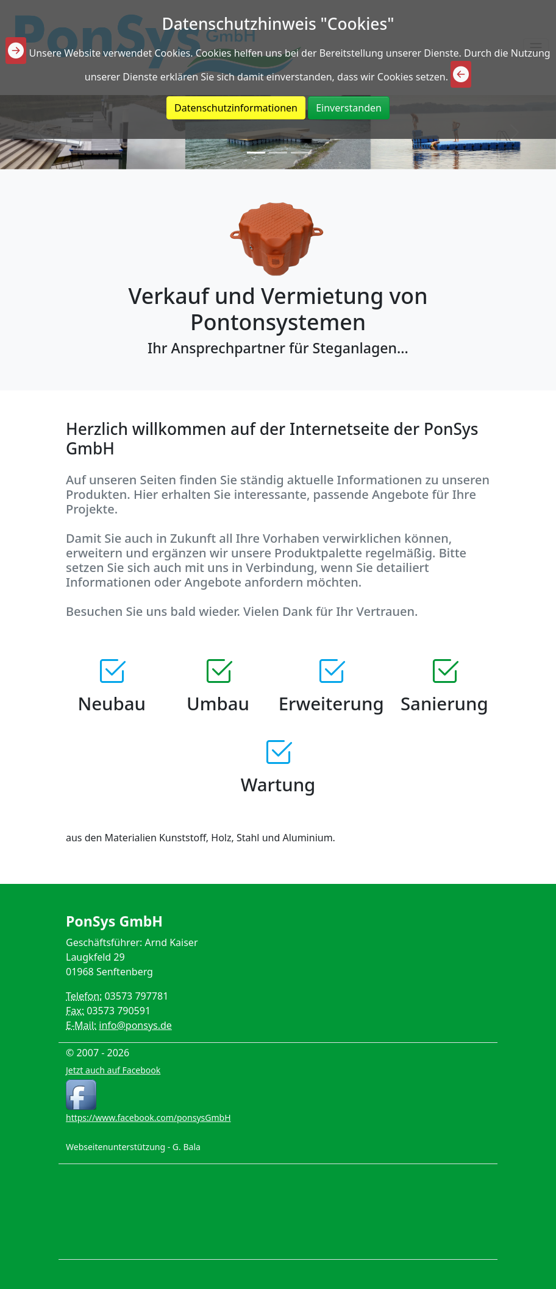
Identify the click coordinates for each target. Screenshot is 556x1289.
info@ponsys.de (135, 1025)
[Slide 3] (300, 153)
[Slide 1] (256, 153)
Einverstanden (349, 108)
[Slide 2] (278, 153)
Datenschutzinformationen (236, 108)
